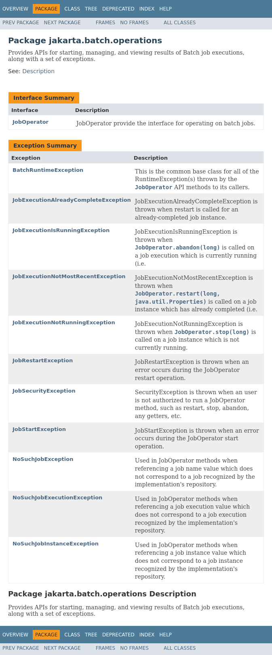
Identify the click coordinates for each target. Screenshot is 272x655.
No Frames (134, 22)
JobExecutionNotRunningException (64, 322)
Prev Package (20, 22)
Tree (91, 9)
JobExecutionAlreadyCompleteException (72, 200)
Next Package (62, 22)
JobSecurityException (44, 391)
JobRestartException (43, 360)
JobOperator (30, 122)
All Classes (180, 22)
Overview (15, 9)
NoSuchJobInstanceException (56, 544)
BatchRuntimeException (48, 170)
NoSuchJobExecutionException (57, 497)
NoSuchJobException (43, 459)
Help (165, 9)
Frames (106, 22)
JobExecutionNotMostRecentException (69, 276)
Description (38, 71)
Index (147, 9)
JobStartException (39, 429)
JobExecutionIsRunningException (61, 230)
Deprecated (118, 9)
